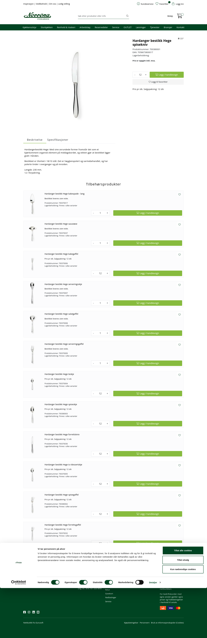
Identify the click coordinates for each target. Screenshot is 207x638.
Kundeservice (112, 566)
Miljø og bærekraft (140, 578)
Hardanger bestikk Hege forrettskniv (62, 434)
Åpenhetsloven (139, 582)
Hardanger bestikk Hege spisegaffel (62, 494)
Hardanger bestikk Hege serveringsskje (63, 284)
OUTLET (128, 27)
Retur (107, 589)
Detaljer (153, 632)
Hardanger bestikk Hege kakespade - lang (64, 193)
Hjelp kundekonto (112, 578)
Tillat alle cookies (183, 600)
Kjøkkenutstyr (30, 27)
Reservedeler (101, 27)
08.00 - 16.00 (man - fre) (89, 578)
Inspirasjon (28, 3)
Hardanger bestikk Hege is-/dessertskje (63, 464)
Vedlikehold (41, 3)
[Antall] (140, 75)
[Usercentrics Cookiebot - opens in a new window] (18, 632)
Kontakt (180, 27)
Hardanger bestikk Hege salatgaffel (61, 313)
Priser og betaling (112, 582)
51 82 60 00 (84, 574)
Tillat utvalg (183, 610)
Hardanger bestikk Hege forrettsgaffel (63, 524)
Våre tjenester (139, 574)
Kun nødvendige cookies (183, 619)
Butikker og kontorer (88, 582)
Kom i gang (110, 574)
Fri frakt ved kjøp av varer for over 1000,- (171, 571)
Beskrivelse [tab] (35, 139)
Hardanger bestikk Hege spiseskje (61, 404)
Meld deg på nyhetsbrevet (37, 579)
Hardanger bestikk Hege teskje (59, 374)
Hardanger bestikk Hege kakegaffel (61, 254)
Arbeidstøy (85, 27)
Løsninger (141, 27)
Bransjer (168, 27)
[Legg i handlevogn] (167, 75)
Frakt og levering (112, 586)
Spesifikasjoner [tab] (57, 139)
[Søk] (102, 16)
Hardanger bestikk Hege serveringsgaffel (64, 344)
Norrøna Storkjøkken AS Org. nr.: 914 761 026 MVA (90, 587)
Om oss (53, 3)
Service (115, 27)
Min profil (109, 570)
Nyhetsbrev (29, 566)
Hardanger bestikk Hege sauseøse (61, 223)
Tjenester (154, 27)
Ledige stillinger (139, 586)
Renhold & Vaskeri (66, 27)
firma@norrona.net (87, 570)
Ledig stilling (64, 3)
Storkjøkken (47, 27)
